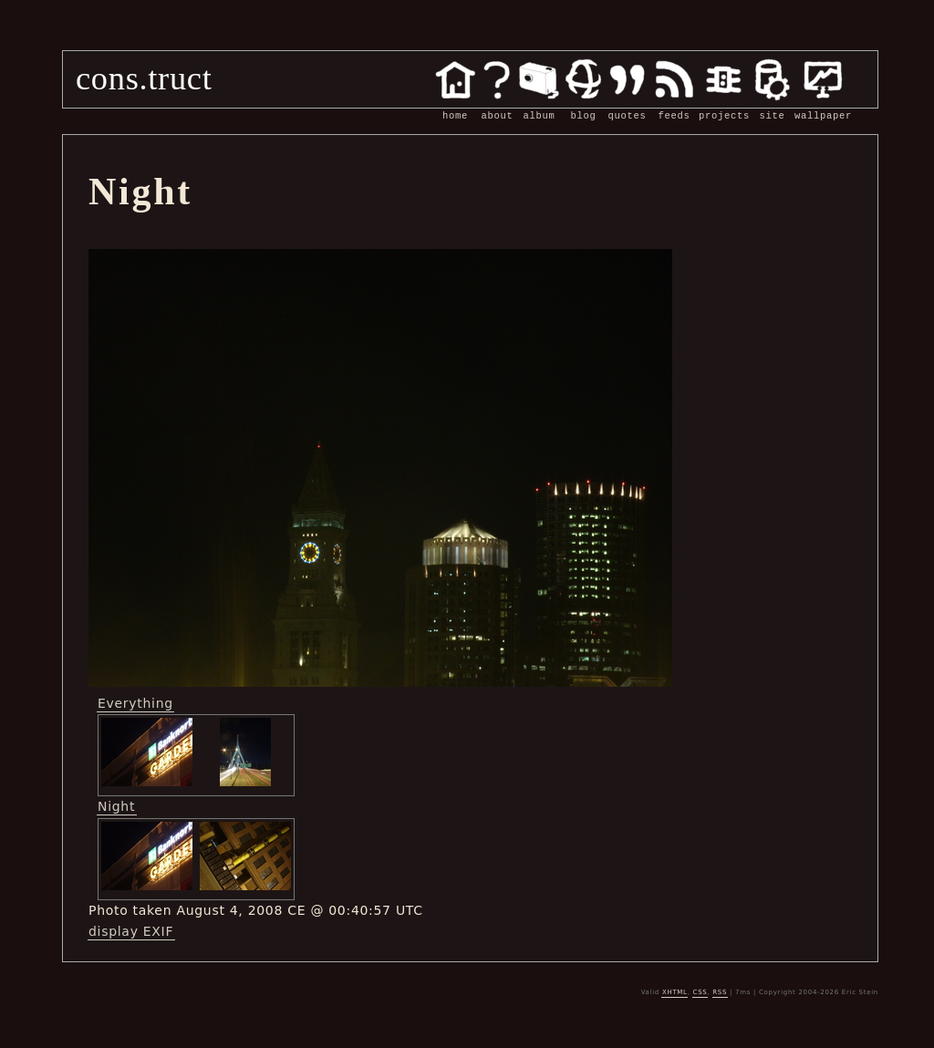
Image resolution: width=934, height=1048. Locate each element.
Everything (135, 703)
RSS (719, 992)
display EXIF (130, 931)
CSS (700, 992)
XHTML (675, 992)
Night (116, 806)
